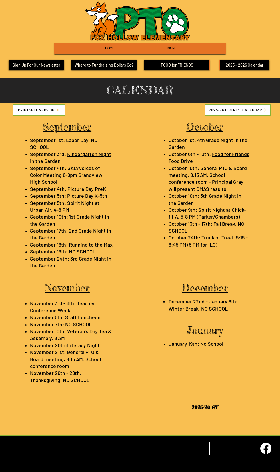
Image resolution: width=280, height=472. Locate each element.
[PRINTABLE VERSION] (39, 110)
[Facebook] (265, 448)
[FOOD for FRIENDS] (177, 65)
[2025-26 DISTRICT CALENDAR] (238, 110)
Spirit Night (80, 203)
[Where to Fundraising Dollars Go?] (104, 65)
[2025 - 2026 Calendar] (244, 65)
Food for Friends (230, 154)
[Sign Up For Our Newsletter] (36, 65)
